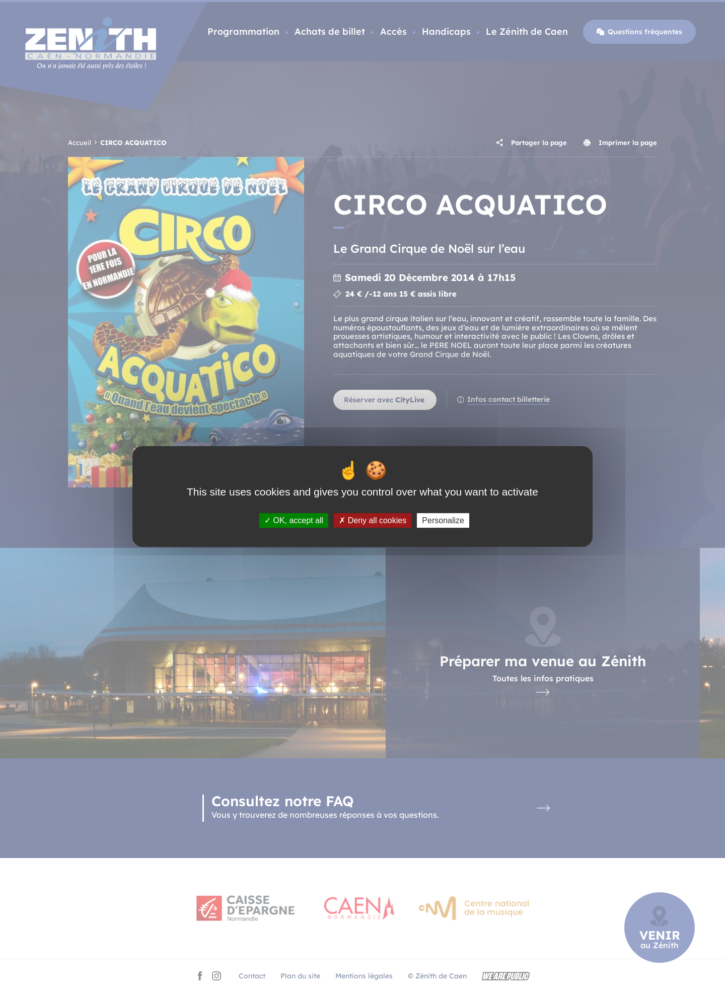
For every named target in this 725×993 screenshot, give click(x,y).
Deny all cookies (372, 520)
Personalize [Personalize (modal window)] (443, 520)
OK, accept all (293, 520)
